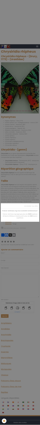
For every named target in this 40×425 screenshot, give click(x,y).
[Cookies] (4, 421)
